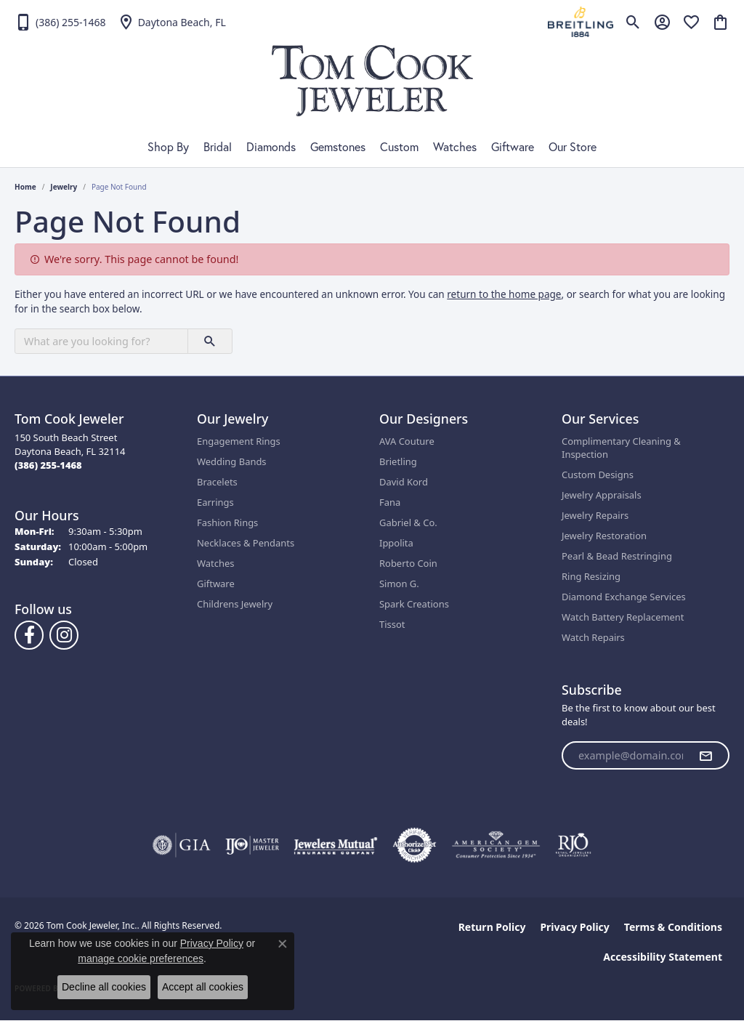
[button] (633, 21)
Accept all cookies (202, 987)
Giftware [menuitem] (216, 583)
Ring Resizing (591, 576)
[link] (60, 21)
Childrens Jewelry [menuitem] (234, 603)
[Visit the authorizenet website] (414, 845)
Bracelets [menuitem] (217, 481)
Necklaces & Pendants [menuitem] (245, 542)
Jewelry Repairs (595, 515)
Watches (455, 147)
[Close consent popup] (282, 944)
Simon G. (399, 583)
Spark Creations (414, 603)
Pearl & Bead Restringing (617, 555)
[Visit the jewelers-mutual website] (335, 845)
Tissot (392, 624)
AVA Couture (406, 441)
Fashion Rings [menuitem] (227, 522)
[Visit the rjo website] (573, 845)
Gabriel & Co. (408, 522)
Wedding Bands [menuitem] (232, 461)
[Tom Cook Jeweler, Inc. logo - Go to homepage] (372, 80)
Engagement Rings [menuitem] (238, 441)
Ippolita (396, 542)
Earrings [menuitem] (215, 502)
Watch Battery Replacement (623, 617)
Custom (399, 147)
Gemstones (337, 147)
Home (25, 187)
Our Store (573, 147)
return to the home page (504, 294)
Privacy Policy (574, 927)
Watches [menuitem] (215, 563)
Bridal (217, 147)
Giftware (512, 147)
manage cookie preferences (140, 958)
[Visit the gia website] (182, 845)
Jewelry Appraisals (602, 494)
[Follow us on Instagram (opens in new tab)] (63, 635)
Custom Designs (598, 474)
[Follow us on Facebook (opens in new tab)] (29, 635)
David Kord (403, 481)
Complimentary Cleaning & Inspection (621, 448)
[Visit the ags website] (496, 845)
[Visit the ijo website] (252, 845)
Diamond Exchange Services (624, 596)
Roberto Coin (408, 563)
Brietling (398, 461)
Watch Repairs (593, 637)
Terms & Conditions (673, 927)
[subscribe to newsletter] (705, 756)
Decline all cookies (104, 987)
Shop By (168, 147)
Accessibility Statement (662, 957)
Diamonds (271, 147)
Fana (389, 502)
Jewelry (63, 187)
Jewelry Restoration (604, 535)
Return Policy (492, 927)
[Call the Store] (48, 465)
